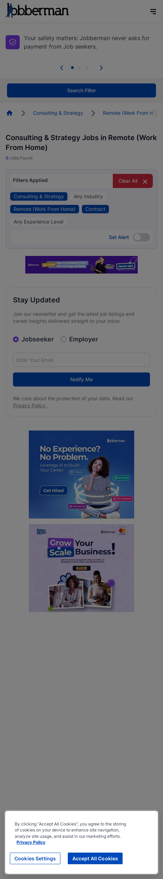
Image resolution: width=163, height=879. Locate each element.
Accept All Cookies (95, 858)
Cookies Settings (35, 858)
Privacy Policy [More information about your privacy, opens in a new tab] (31, 842)
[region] (81, 842)
